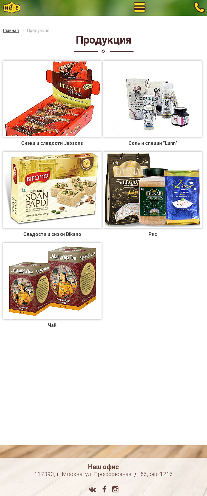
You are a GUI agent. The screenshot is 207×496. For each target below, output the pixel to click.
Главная (11, 30)
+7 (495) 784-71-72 (199, 8)
